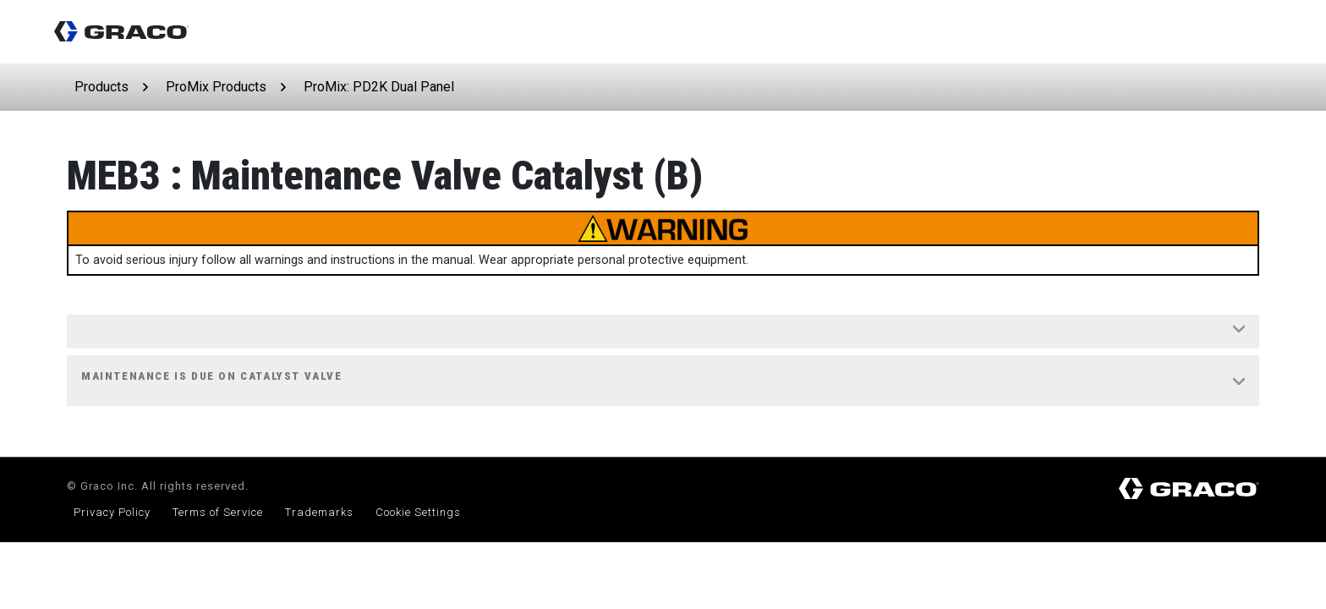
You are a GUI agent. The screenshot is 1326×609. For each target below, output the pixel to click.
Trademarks (319, 512)
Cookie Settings (418, 512)
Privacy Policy (112, 512)
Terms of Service (218, 512)
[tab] (663, 331)
